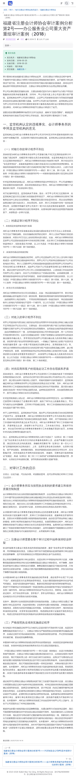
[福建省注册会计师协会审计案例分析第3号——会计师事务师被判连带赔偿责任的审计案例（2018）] (38, 762)
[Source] (62, 3)
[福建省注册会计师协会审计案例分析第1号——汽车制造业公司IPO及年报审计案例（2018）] (38, 750)
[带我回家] (11, 3)
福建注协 (20, 69)
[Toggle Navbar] (72, 3)
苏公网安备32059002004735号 (39, 774)
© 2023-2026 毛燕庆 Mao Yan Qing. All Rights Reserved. (30, 772)
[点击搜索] (67, 3)
